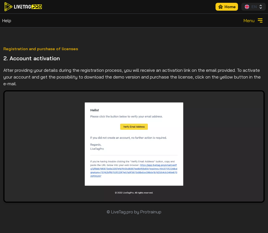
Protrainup (150, 211)
